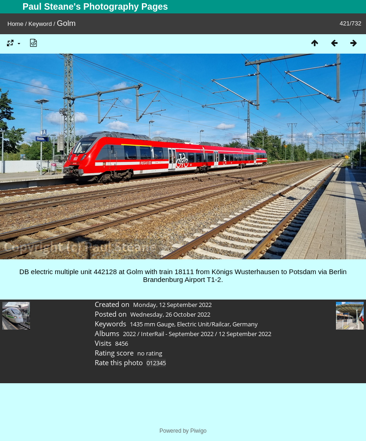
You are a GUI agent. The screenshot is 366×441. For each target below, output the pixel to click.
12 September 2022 (245, 334)
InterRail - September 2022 (177, 334)
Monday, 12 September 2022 (172, 304)
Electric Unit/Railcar (203, 324)
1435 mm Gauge (152, 324)
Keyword (40, 23)
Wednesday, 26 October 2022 (170, 314)
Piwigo (198, 431)
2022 (129, 334)
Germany (245, 324)
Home (15, 23)
